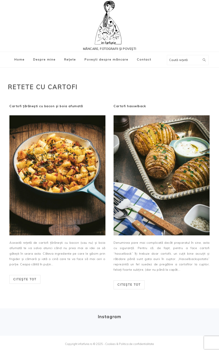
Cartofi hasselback (130, 106)
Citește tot (25, 279)
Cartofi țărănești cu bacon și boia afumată (46, 106)
